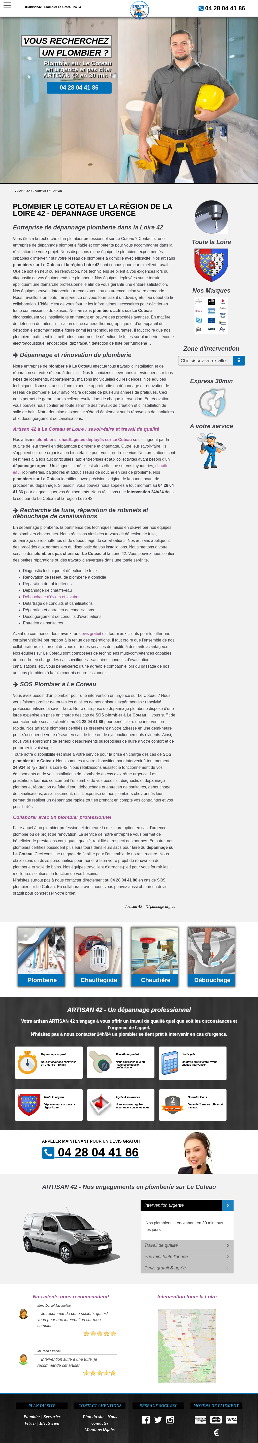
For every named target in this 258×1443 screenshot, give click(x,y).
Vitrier (30, 1423)
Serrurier (51, 1416)
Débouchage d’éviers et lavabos (51, 597)
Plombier (31, 1416)
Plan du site (93, 1416)
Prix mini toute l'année (166, 1256)
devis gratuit (90, 633)
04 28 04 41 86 (230, 7)
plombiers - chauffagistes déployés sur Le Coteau (84, 439)
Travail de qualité (161, 1245)
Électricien (49, 1423)
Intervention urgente (164, 1205)
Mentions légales (99, 1429)
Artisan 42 (22, 191)
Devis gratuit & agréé (165, 1267)
